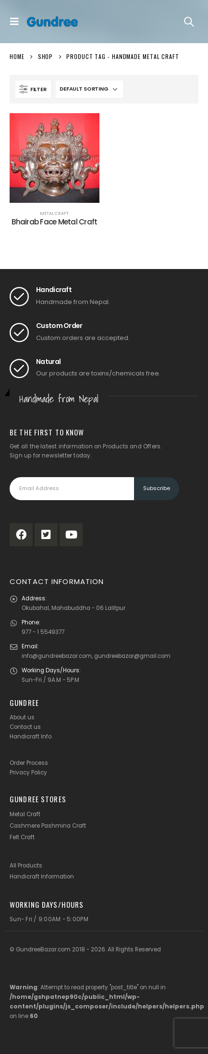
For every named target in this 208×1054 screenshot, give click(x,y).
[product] (54, 158)
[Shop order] (89, 89)
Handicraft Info (30, 736)
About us (22, 717)
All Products (26, 865)
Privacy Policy (28, 772)
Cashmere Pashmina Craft (48, 826)
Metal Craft (54, 213)
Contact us (25, 727)
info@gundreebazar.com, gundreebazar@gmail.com (96, 656)
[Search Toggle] (188, 21)
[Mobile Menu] (17, 21)
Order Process (29, 763)
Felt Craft (22, 837)
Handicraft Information (42, 876)
